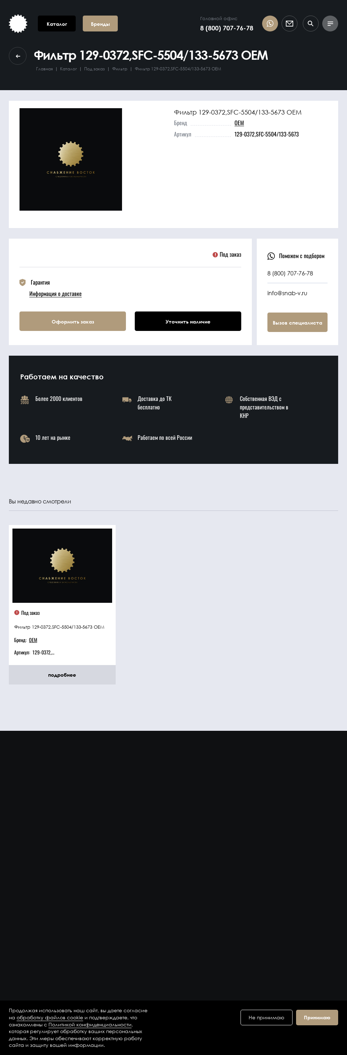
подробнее (62, 675)
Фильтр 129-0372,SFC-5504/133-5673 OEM (59, 627)
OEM (239, 122)
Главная (44, 68)
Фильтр (119, 68)
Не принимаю (266, 1017)
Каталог (68, 68)
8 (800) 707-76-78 (226, 28)
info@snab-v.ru (287, 293)
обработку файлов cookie (50, 1017)
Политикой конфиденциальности (90, 1024)
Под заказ (94, 68)
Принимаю (317, 1017)
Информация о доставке (55, 293)
